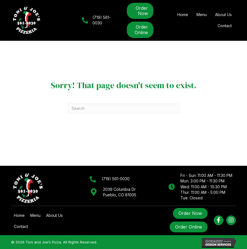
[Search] (123, 108)
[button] (218, 220)
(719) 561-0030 (116, 178)
